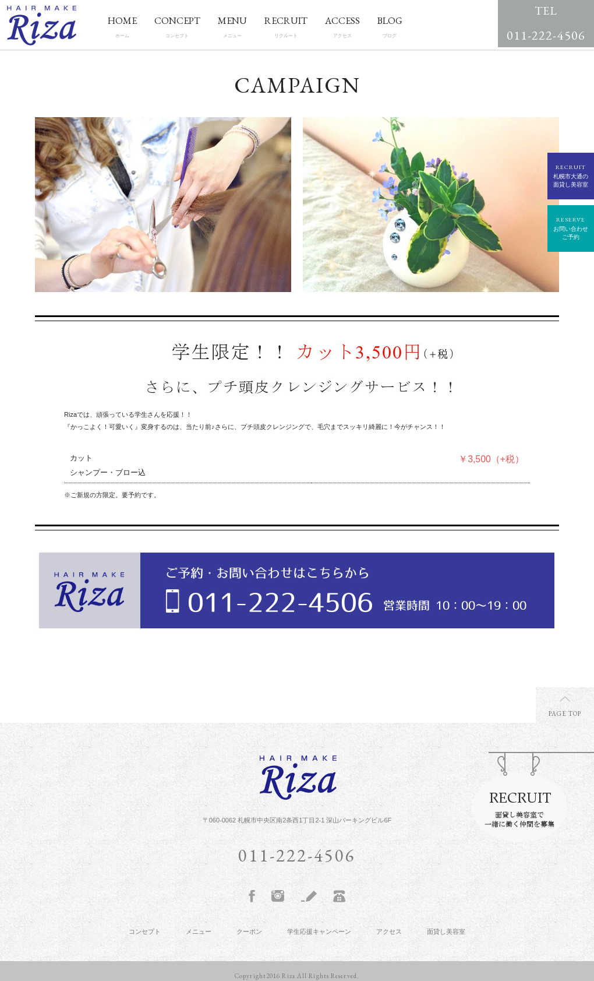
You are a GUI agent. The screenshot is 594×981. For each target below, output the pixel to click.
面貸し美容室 (446, 931)
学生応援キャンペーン (319, 931)
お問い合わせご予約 (570, 227)
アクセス (389, 931)
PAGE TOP (565, 713)
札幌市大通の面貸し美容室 (570, 175)
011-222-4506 (546, 22)
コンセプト (145, 931)
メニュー (198, 931)
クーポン (249, 931)
